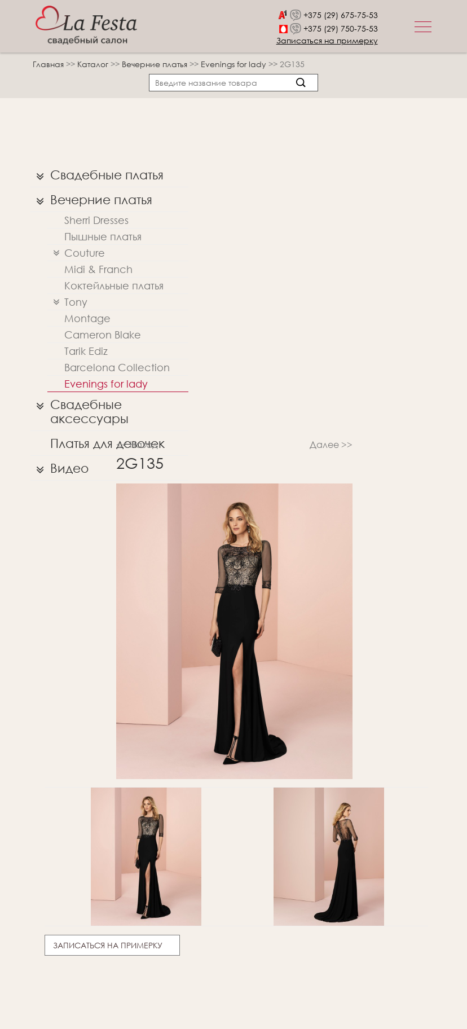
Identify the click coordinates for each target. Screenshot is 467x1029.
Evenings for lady (234, 64)
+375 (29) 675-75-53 (340, 15)
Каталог (94, 64)
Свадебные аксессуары (79, 408)
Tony (67, 302)
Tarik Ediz (86, 351)
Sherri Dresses (96, 220)
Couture (76, 253)
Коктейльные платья (114, 285)
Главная (48, 64)
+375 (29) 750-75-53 (340, 28)
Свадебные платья (97, 174)
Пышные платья (103, 236)
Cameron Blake (102, 334)
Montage (87, 318)
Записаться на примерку (327, 40)
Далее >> (331, 444)
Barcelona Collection (117, 367)
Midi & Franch (98, 269)
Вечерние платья (156, 64)
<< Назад (137, 444)
